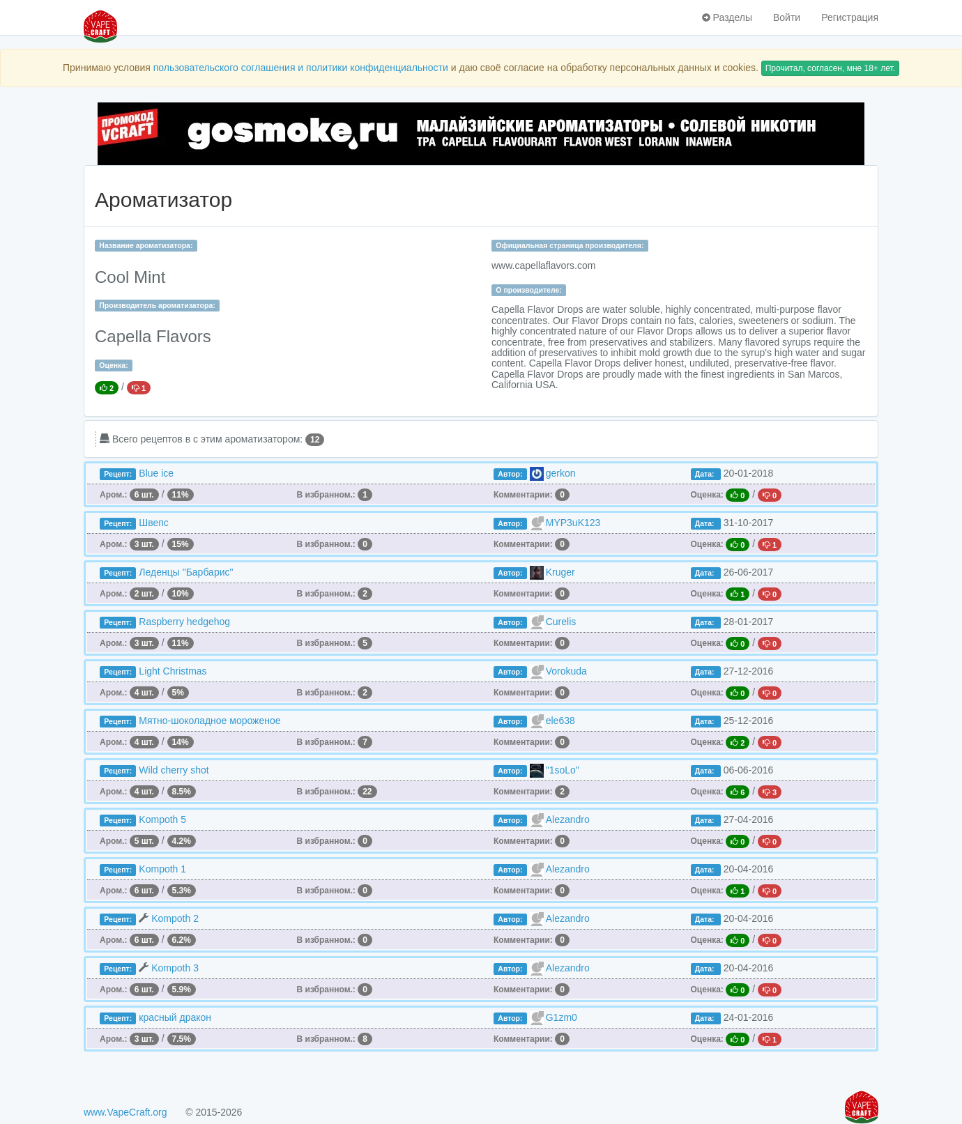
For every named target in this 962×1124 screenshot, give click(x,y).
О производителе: (529, 290)
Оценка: (113, 365)
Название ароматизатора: (145, 245)
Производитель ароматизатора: (157, 305)
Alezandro (568, 819)
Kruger (560, 572)
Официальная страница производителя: (569, 245)
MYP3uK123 (573, 522)
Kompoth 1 (162, 869)
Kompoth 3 (175, 967)
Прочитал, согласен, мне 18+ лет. (830, 68)
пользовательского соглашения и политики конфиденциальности (300, 67)
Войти (786, 17)
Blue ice (156, 473)
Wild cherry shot (173, 770)
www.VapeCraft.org (125, 1112)
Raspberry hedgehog (184, 621)
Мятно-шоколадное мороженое (209, 720)
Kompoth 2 (175, 918)
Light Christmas (172, 671)
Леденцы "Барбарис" (186, 572)
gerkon (561, 473)
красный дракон (175, 1017)
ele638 (560, 720)
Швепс (153, 522)
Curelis (561, 621)
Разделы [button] (727, 17)
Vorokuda (566, 671)
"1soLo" (562, 770)
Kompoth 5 (162, 819)
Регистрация (849, 17)
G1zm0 (561, 1017)
